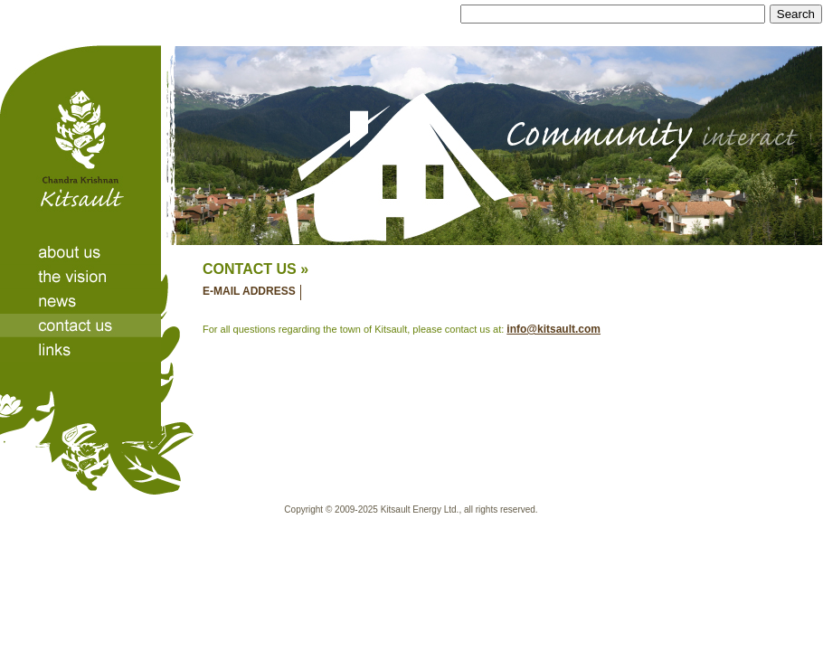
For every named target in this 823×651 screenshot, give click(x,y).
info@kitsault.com (553, 329)
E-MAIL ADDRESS (249, 291)
